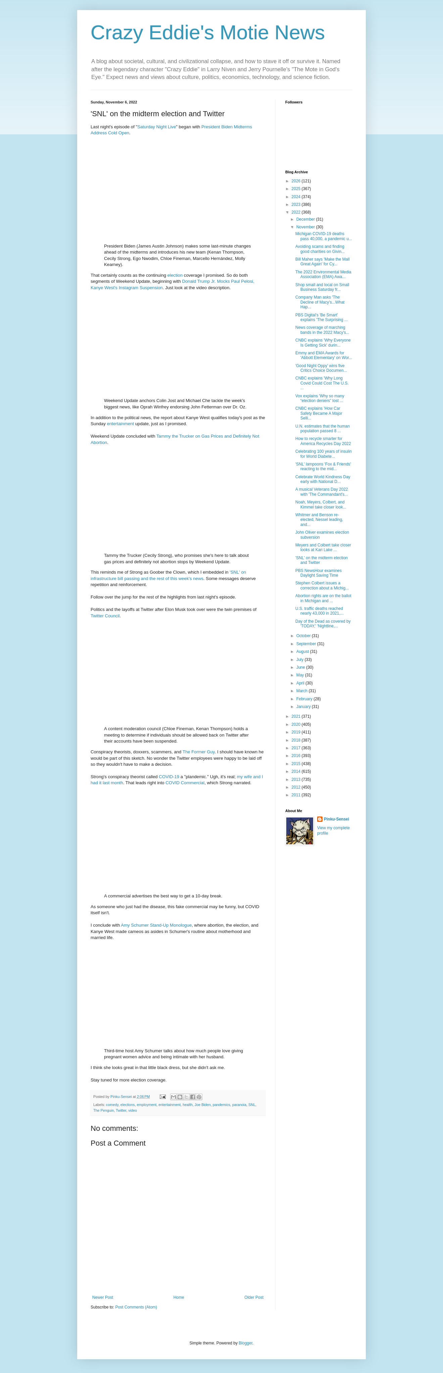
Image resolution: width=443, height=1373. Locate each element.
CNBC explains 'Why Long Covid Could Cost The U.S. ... (322, 383)
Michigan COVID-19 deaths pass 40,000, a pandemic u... (323, 236)
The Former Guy (199, 751)
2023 (297, 204)
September (306, 643)
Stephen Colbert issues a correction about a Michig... (322, 585)
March (302, 691)
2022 (297, 212)
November (306, 227)
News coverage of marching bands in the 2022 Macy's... (322, 330)
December (306, 219)
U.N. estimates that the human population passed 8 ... (322, 428)
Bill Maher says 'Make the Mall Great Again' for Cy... (322, 261)
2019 (297, 732)
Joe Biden (203, 1105)
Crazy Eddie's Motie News (208, 32)
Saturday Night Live (156, 126)
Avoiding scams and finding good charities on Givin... (320, 249)
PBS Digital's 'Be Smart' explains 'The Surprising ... (321, 317)
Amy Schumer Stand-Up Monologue (156, 925)
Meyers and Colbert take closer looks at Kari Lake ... (323, 547)
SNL (251, 1105)
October (304, 635)
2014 (297, 771)
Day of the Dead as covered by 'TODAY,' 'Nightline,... (323, 623)
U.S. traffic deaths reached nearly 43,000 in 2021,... (319, 611)
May (300, 675)
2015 (297, 763)
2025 (297, 188)
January (304, 706)
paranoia (239, 1105)
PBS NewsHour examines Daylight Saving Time (318, 573)
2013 (297, 779)
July (300, 659)
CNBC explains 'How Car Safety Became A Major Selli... (318, 413)
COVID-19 (169, 776)
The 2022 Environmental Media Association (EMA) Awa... (323, 274)
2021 (297, 716)
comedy (112, 1105)
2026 (297, 181)
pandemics (221, 1105)
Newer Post (102, 1297)
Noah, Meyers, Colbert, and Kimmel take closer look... (320, 504)
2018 (297, 740)
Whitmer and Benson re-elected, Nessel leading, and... (319, 520)
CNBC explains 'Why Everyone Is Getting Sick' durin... (323, 342)
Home (179, 1297)
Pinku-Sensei (336, 819)
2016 (297, 755)
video (132, 1110)
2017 (297, 748)
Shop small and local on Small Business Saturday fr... (322, 287)
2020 (297, 724)
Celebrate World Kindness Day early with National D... (322, 479)
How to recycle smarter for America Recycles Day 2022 (323, 441)
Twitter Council (105, 615)
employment (146, 1105)
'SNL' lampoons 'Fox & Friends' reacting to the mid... (323, 466)
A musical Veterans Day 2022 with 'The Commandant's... (321, 491)
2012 (297, 787)
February (304, 699)
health (187, 1105)
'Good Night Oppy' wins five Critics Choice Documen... (321, 368)
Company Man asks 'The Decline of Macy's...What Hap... (320, 302)
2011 (297, 795)
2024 (297, 196)
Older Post (253, 1297)
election (175, 275)
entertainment (120, 423)
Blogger (245, 1343)
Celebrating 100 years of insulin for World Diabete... (323, 453)
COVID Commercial (184, 782)
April (300, 683)
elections (127, 1105)
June (301, 667)
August (303, 651)
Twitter (121, 1110)
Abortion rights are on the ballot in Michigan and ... (323, 598)
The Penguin (103, 1110)
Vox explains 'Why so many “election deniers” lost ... (319, 398)
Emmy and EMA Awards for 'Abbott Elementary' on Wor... (323, 355)
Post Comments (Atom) (136, 1307)
